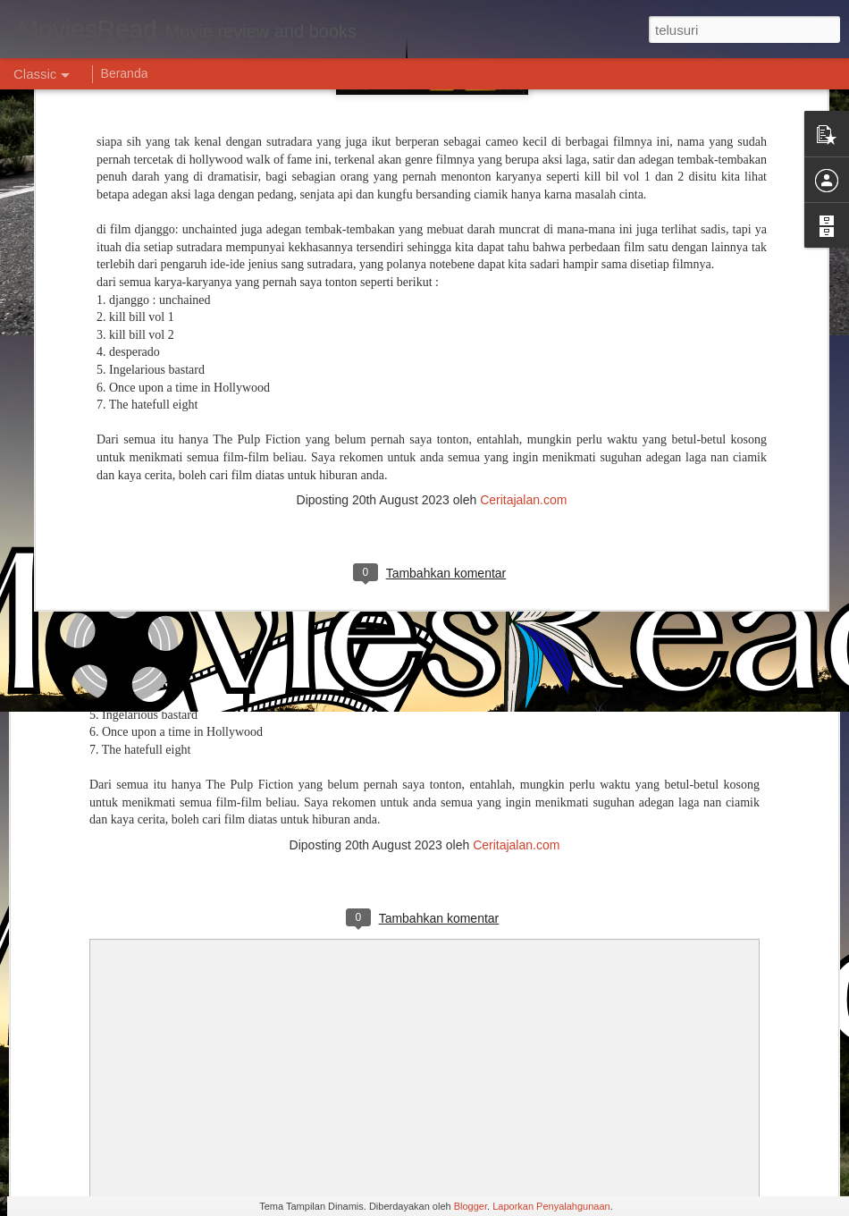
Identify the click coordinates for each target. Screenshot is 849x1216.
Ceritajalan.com (523, 378)
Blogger (470, 1206)
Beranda (124, 73)
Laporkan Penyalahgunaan (551, 1206)
